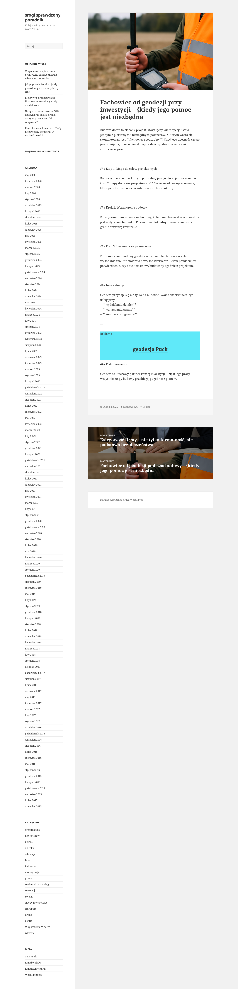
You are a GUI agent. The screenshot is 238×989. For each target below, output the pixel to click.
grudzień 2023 (33, 333)
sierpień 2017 (33, 679)
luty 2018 (30, 654)
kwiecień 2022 (33, 424)
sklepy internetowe (36, 902)
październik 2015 (35, 788)
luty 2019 (30, 600)
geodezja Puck (150, 349)
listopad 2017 (32, 666)
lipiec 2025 (31, 223)
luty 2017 (30, 715)
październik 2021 (35, 460)
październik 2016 (35, 733)
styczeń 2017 (32, 721)
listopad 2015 (32, 782)
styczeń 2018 (32, 660)
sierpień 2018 (33, 624)
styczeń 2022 (32, 442)
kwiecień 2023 (33, 363)
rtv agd (29, 896)
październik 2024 (35, 272)
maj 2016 (30, 764)
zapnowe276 (130, 406)
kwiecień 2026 (33, 181)
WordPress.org (33, 974)
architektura (32, 829)
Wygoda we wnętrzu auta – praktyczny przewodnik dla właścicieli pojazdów (41, 74)
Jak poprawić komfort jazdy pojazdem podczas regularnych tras (43, 88)
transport (30, 908)
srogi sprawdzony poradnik (42, 17)
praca (28, 878)
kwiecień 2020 (33, 557)
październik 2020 (35, 527)
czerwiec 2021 (33, 484)
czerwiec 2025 (33, 229)
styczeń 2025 (32, 254)
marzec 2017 (32, 709)
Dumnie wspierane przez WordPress (121, 499)
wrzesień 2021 (33, 466)
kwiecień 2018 (33, 642)
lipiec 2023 (31, 351)
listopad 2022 (32, 381)
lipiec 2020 (31, 545)
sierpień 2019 (33, 581)
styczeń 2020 (32, 569)
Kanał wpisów (33, 962)
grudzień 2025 (33, 205)
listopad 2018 (32, 618)
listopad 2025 (32, 211)
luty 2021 (30, 509)
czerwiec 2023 (33, 357)
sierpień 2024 (33, 284)
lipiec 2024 (31, 290)
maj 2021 (30, 490)
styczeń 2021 (32, 515)
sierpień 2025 (33, 217)
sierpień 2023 (33, 345)
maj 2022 (30, 418)
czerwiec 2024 (33, 296)
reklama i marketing (37, 884)
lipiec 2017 (31, 685)
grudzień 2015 (33, 776)
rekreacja (30, 890)
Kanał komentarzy (35, 968)
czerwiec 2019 (33, 588)
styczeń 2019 (32, 606)
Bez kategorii (32, 836)
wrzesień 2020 (33, 533)
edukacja (30, 854)
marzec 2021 (32, 503)
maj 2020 (30, 551)
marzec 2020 (32, 563)
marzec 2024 (32, 314)
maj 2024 (30, 302)
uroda (28, 914)
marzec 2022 (32, 430)
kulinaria (30, 866)
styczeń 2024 (32, 326)
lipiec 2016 (31, 751)
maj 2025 (30, 235)
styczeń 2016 (32, 770)
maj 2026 (30, 175)
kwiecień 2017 (33, 703)
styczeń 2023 (32, 375)
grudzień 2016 (33, 727)
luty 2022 (30, 436)
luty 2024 (30, 320)
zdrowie (30, 933)
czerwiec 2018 (33, 636)
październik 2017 (35, 673)
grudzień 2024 (33, 260)
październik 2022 (35, 387)
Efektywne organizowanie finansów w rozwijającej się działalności (41, 101)
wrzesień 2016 (33, 739)
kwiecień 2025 (33, 241)
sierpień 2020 (33, 539)
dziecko (29, 848)
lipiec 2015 (31, 800)
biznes (28, 842)
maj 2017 (30, 697)
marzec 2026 (32, 187)
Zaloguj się (31, 956)
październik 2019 (35, 575)
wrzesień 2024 (33, 278)
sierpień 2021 (33, 472)
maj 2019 (30, 594)
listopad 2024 (32, 266)
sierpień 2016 (33, 745)
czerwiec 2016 (33, 758)
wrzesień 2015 (33, 794)
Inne (27, 860)
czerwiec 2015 (33, 806)
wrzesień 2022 (33, 393)
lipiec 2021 (31, 478)
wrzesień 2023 (33, 339)
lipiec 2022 (31, 405)
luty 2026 (30, 193)
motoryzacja (32, 872)
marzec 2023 (32, 369)
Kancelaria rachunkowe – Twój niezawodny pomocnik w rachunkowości (43, 131)
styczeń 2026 (32, 199)
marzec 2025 (32, 248)
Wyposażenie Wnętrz (37, 927)
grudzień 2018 (33, 612)
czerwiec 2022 (33, 411)
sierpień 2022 (33, 399)
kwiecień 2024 (33, 308)
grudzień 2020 (33, 521)
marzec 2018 (32, 648)
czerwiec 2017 (33, 691)
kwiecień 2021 (33, 496)
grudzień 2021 (33, 448)
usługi (28, 921)
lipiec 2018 (31, 630)
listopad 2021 (32, 454)
